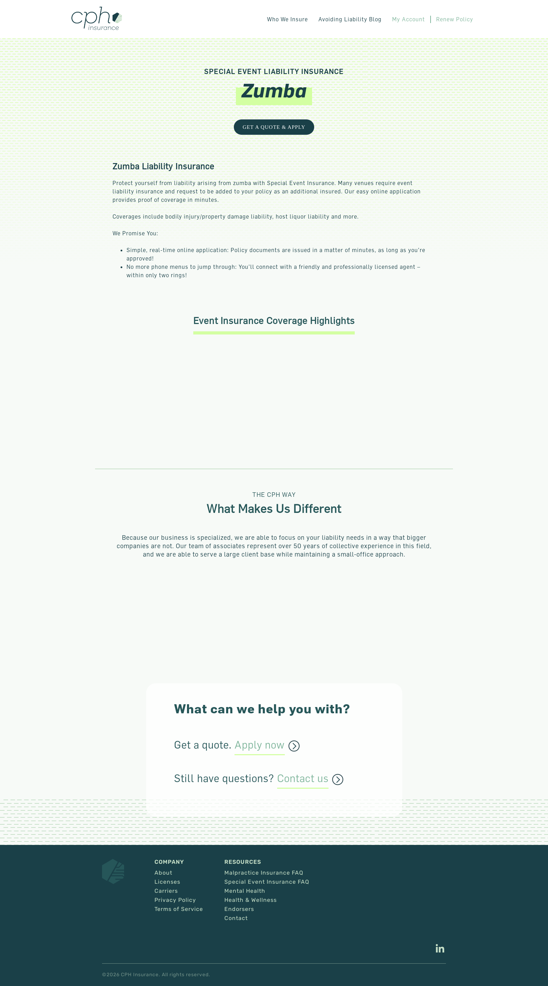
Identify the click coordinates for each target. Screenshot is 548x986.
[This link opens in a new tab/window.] (440, 949)
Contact (236, 918)
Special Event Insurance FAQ (266, 882)
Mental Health (244, 891)
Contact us (303, 779)
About (163, 873)
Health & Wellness (250, 900)
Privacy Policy (175, 900)
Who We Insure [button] (287, 19)
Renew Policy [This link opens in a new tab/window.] (454, 19)
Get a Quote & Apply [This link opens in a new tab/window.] (274, 127)
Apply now (260, 745)
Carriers (166, 891)
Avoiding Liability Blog (350, 19)
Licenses (167, 882)
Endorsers (239, 909)
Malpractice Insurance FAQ (263, 873)
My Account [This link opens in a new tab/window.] (408, 19)
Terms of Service (178, 909)
